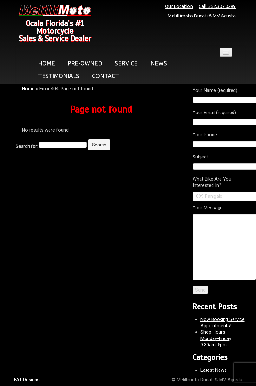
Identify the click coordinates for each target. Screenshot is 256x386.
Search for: (27, 146)
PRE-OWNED (85, 63)
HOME (46, 63)
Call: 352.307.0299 (217, 6)
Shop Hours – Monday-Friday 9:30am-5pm (215, 338)
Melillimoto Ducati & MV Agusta (202, 15)
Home (28, 89)
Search (99, 144)
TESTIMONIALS (58, 76)
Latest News (213, 370)
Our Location (179, 6)
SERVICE (126, 63)
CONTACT (105, 76)
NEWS (158, 63)
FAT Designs (27, 380)
